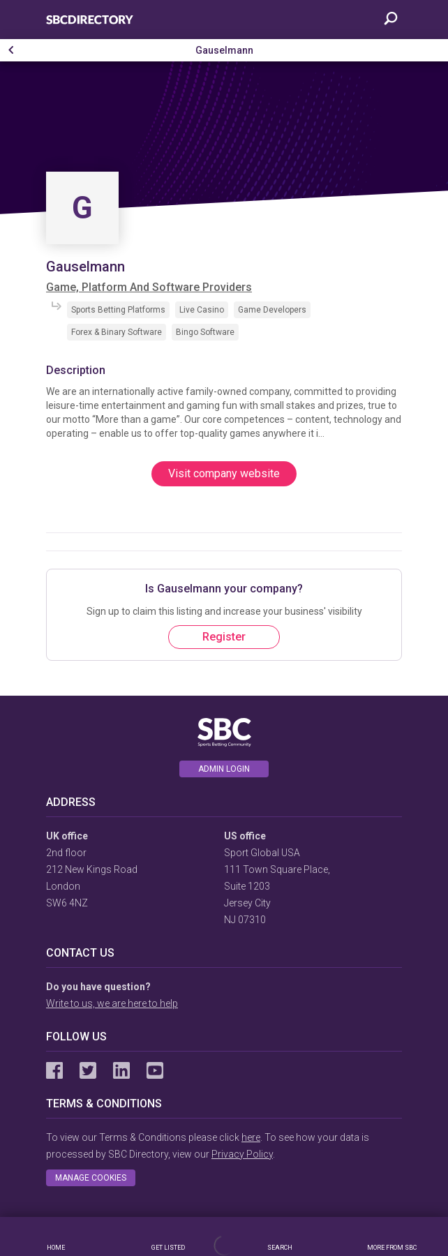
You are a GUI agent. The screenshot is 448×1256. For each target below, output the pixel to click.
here (250, 1137)
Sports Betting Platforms (118, 310)
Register (224, 636)
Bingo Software (205, 332)
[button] (11, 50)
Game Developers (272, 310)
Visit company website (224, 473)
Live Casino (201, 310)
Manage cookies (90, 1178)
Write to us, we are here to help (112, 1003)
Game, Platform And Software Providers (149, 287)
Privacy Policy (242, 1154)
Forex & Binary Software (116, 332)
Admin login (224, 769)
